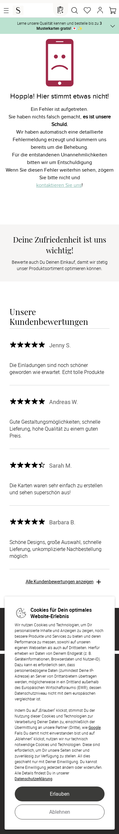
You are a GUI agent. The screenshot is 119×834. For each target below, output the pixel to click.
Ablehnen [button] (59, 811)
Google (95, 727)
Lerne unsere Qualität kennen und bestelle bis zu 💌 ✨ (59, 26)
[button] (100, 10)
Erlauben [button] (59, 793)
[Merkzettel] (87, 10)
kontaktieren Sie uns (59, 185)
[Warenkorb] (112, 10)
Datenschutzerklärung (33, 778)
